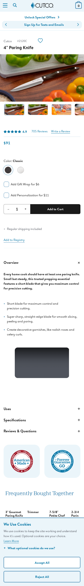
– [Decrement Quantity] (8, 208)
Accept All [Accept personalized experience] (42, 562)
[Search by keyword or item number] (15, 5)
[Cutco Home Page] (42, 5)
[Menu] (5, 5)
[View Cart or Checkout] (78, 7)
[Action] (40, 41)
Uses (42, 409)
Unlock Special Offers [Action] (42, 17)
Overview (42, 263)
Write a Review (60, 131)
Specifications (42, 420)
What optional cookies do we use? (29, 548)
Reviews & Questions (42, 431)
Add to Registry (14, 240)
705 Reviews (39, 131)
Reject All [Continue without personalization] (42, 577)
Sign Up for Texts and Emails (44, 25)
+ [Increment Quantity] (25, 208)
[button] (6, 24)
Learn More (11, 541)
